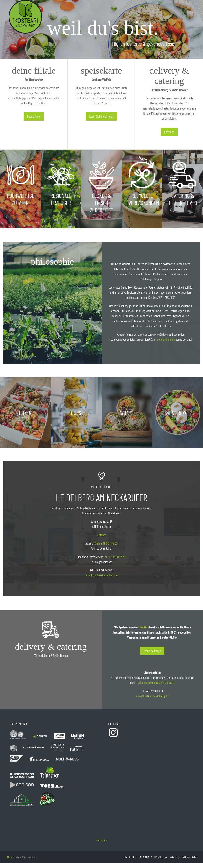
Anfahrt (101, 535)
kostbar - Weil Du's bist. (22, 857)
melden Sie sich (166, 339)
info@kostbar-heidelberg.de (101, 575)
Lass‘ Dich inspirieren (101, 116)
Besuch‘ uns (33, 116)
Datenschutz (131, 856)
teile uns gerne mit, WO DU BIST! (156, 682)
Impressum (144, 856)
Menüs (143, 627)
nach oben (101, 840)
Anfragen (169, 132)
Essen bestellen (152, 651)
